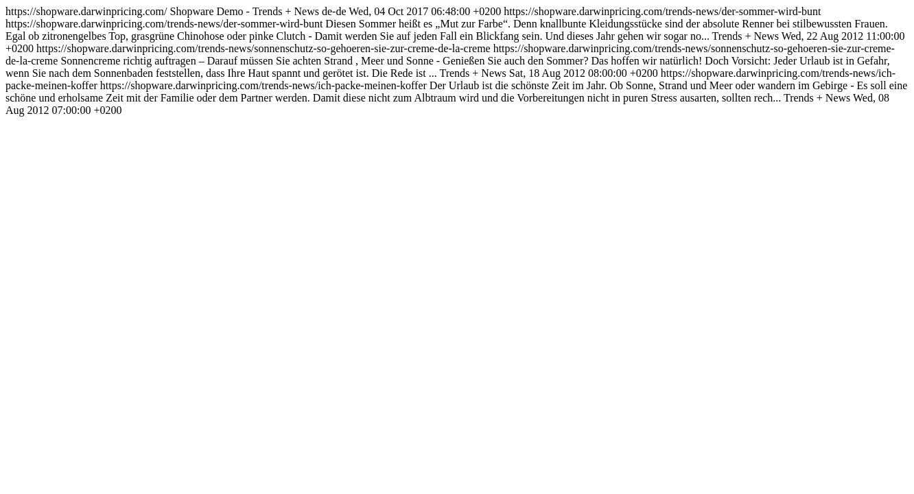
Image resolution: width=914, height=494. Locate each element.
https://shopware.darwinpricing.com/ (456, 60)
